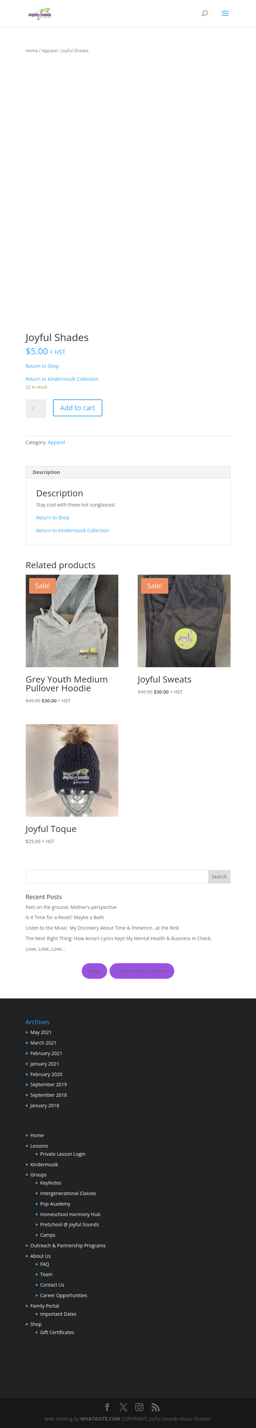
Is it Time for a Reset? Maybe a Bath (65, 917)
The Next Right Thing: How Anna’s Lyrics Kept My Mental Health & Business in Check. (119, 938)
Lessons (39, 1146)
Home (32, 50)
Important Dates (58, 1314)
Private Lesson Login (63, 1154)
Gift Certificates (57, 1332)
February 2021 (46, 1053)
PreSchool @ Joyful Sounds (69, 1224)
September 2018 (49, 1095)
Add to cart (77, 407)
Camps (48, 1235)
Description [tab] (46, 472)
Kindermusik (44, 1164)
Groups (39, 1174)
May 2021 (41, 1032)
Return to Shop (42, 366)
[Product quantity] (36, 408)
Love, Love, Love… (45, 949)
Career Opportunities (63, 1295)
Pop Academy (55, 1204)
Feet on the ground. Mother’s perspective (71, 907)
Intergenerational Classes (68, 1193)
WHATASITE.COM (100, 1418)
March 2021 (44, 1042)
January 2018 (45, 1105)
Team (46, 1274)
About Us (41, 1256)
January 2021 (45, 1063)
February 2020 (46, 1074)
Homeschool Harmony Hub (70, 1214)
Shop (94, 971)
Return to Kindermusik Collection (62, 379)
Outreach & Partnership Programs (68, 1245)
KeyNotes (50, 1182)
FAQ (45, 1264)
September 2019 (49, 1084)
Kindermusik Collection (141, 971)
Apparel (50, 50)
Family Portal (45, 1306)
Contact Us (52, 1285)
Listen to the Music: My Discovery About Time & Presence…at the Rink (102, 928)
